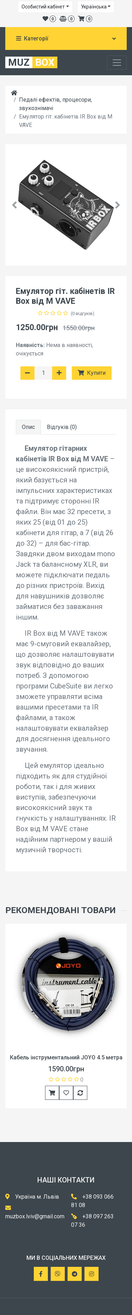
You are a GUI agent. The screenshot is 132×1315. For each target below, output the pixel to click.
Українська (94, 6)
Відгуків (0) (62, 427)
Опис (28, 427)
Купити (92, 373)
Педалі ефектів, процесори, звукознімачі (55, 103)
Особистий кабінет (43, 6)
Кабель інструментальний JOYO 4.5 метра (66, 1057)
